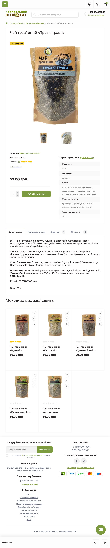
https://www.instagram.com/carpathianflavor (84, 461)
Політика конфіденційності (31, 455)
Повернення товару (29, 513)
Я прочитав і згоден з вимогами (30, 456)
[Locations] (89, 4)
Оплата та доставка (29, 498)
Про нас (29, 494)
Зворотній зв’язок (29, 510)
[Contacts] (97, 4)
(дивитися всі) (87, 157)
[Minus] (17, 195)
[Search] (34, 15)
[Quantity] (13, 194)
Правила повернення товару (29, 504)
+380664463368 (96, 12)
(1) (19, 162)
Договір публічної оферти (29, 507)
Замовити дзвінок (96, 15)
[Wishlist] (34, 318)
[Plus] (17, 192)
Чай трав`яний (16, 23)
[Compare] (34, 324)
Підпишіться (44, 449)
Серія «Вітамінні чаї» (35, 23)
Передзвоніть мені (29, 484)
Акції (29, 520)
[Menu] (5, 4)
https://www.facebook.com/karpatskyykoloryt (76, 461)
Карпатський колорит (30, 153)
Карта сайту (29, 516)
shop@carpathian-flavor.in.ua (80, 468)
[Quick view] (34, 313)
